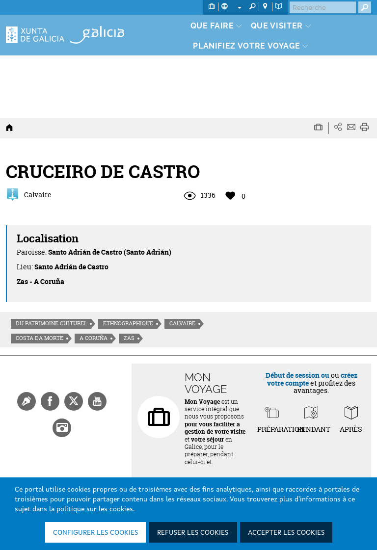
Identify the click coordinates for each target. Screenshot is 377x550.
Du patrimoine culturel (51, 323)
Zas (129, 338)
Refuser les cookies (192, 532)
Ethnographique (128, 323)
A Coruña (94, 338)
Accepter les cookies (286, 532)
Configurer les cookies (95, 532)
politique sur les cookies (94, 509)
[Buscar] (323, 7)
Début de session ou (297, 375)
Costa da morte (39, 338)
